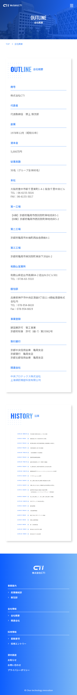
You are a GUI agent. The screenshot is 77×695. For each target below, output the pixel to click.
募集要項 (15, 638)
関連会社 (15, 620)
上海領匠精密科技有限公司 (26, 380)
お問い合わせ (14, 665)
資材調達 (12, 655)
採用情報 (12, 631)
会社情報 (12, 608)
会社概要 (15, 615)
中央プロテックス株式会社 (26, 376)
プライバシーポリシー (19, 670)
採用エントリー (18, 643)
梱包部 (14, 597)
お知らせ (12, 660)
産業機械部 (16, 592)
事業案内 (12, 585)
